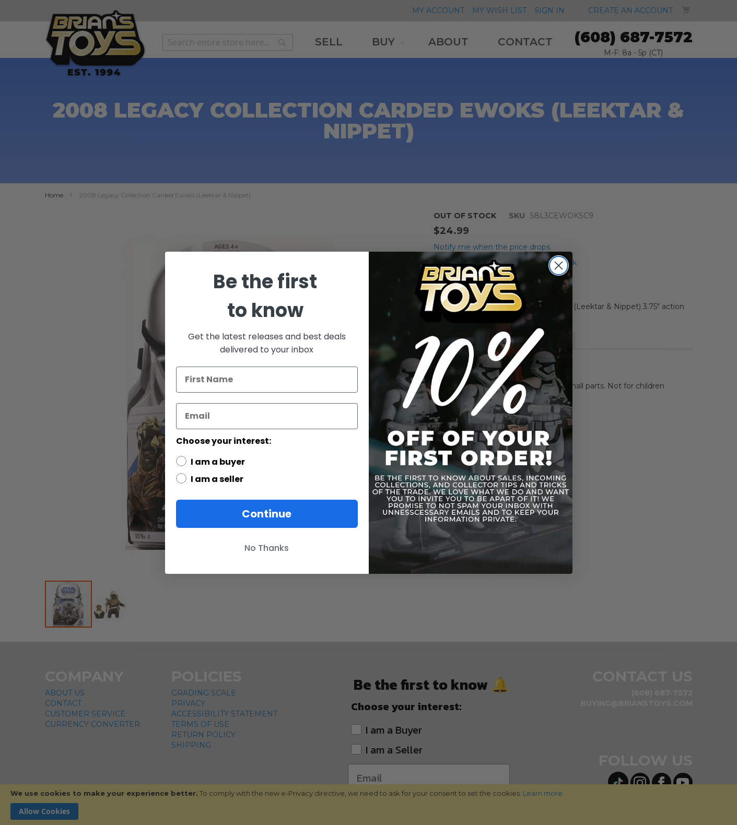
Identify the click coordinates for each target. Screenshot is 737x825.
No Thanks (266, 548)
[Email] (267, 416)
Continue (266, 513)
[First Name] (267, 380)
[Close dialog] (558, 265)
